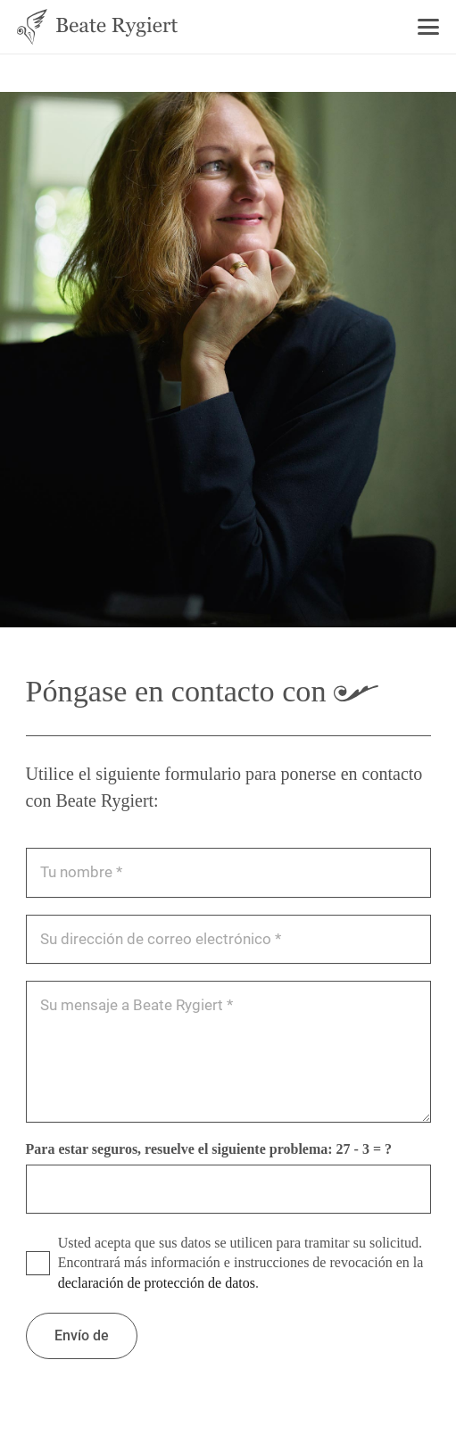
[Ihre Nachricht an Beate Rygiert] (228, 1052)
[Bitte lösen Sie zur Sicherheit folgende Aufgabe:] (228, 1189)
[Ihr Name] (228, 872)
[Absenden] (81, 1335)
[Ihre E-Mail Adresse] (228, 939)
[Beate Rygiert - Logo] (97, 27)
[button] (428, 26)
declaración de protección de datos (156, 1282)
